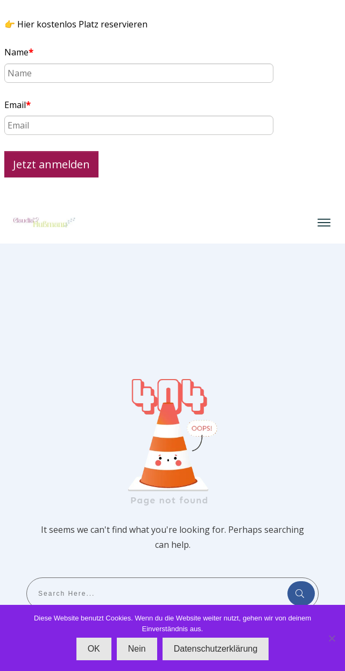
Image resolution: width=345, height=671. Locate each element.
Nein (137, 648)
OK (94, 648)
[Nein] (331, 638)
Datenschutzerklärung (216, 648)
